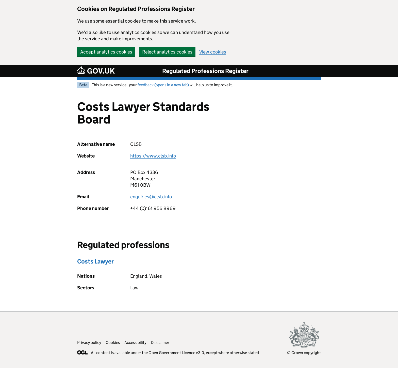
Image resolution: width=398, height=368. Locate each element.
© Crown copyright (304, 352)
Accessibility (135, 342)
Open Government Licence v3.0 (176, 352)
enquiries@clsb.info (151, 197)
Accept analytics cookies (106, 52)
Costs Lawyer (95, 261)
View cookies (212, 51)
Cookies (113, 342)
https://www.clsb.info (153, 156)
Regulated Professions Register (205, 71)
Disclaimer (160, 342)
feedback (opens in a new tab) (163, 84)
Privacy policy (89, 342)
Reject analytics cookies (167, 52)
